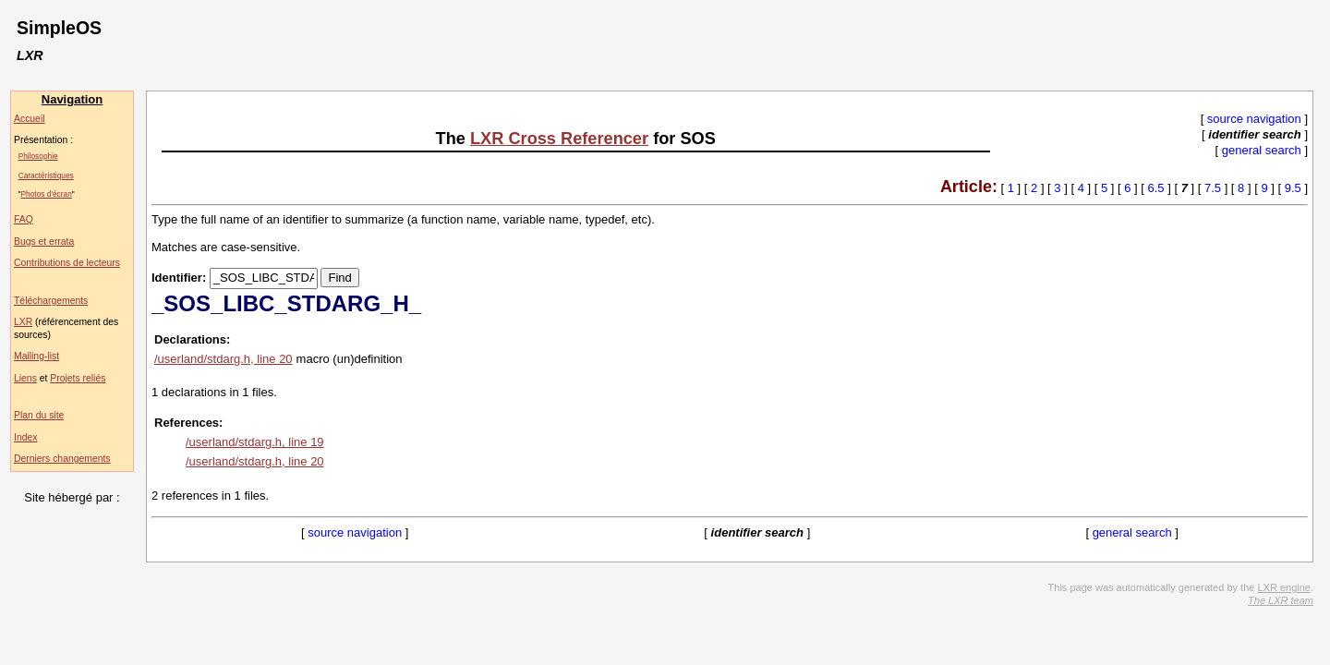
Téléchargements (51, 301)
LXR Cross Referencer (559, 138)
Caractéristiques (46, 175)
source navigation (1254, 119)
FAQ (23, 219)
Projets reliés (77, 378)
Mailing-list (36, 356)
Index (25, 437)
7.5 (1212, 188)
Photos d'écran (46, 194)
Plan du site (39, 415)
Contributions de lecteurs (67, 263)
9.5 (1293, 188)
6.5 (1156, 188)
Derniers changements (62, 458)
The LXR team (1280, 600)
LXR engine (1284, 587)
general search (1261, 150)
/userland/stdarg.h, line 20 (223, 359)
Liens (25, 378)
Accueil (29, 119)
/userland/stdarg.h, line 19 (255, 442)
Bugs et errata (44, 241)
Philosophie (38, 156)
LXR (23, 322)
